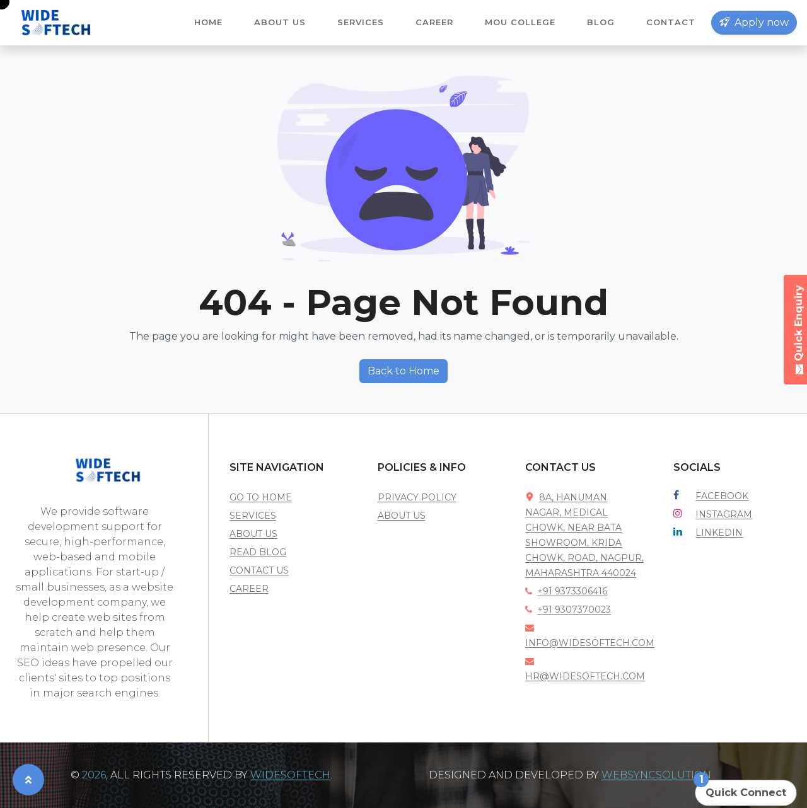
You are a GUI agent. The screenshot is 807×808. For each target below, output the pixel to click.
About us (280, 22)
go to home (260, 497)
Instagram (723, 514)
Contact (670, 22)
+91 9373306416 (566, 591)
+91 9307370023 (568, 609)
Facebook (721, 496)
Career (434, 22)
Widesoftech (290, 775)
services (252, 515)
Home (208, 22)
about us (253, 534)
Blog (601, 22)
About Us (402, 515)
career (249, 588)
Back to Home (403, 371)
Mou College (520, 22)
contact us (259, 570)
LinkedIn (719, 532)
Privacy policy (417, 497)
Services (360, 22)
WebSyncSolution (656, 775)
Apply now (754, 22)
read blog (257, 552)
